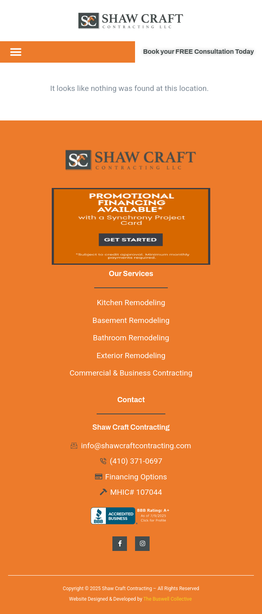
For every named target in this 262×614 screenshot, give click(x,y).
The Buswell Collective (168, 599)
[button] (15, 52)
